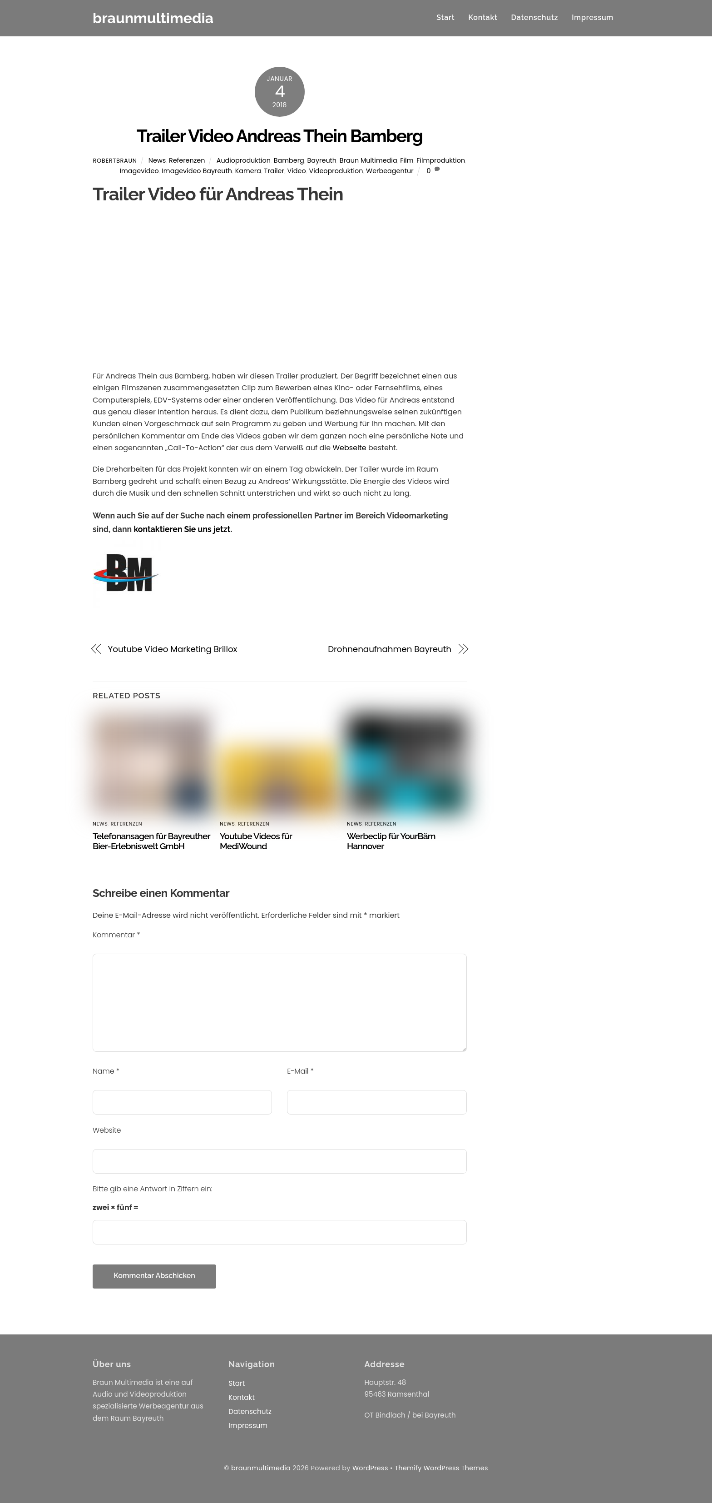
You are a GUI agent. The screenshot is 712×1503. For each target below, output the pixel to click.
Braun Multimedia (368, 160)
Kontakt (482, 17)
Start (445, 17)
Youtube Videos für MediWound (256, 841)
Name (106, 1071)
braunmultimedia (261, 1468)
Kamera (248, 170)
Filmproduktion (440, 160)
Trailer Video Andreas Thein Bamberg (279, 136)
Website (107, 1130)
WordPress (370, 1468)
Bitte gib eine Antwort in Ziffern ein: (153, 1189)
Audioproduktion (244, 160)
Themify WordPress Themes (441, 1468)
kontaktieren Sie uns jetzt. (183, 529)
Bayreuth (321, 160)
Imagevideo (138, 170)
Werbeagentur (389, 170)
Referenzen (187, 160)
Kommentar (116, 935)
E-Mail (300, 1071)
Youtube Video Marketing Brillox (172, 649)
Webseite (349, 448)
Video (296, 170)
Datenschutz (535, 17)
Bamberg (289, 160)
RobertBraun (115, 160)
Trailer (274, 170)
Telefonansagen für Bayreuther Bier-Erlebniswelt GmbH (151, 841)
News (157, 160)
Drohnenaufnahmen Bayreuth (389, 649)
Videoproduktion (336, 170)
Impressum (592, 17)
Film (406, 160)
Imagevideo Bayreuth (197, 170)
